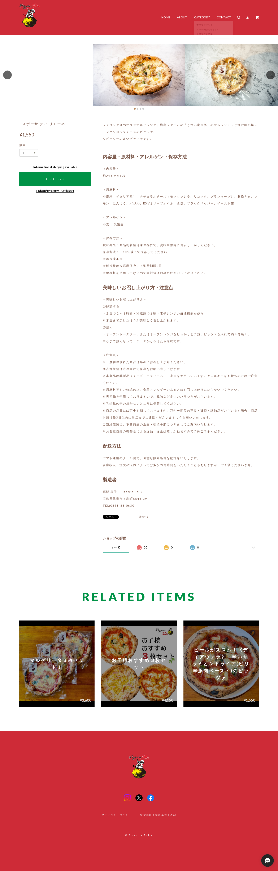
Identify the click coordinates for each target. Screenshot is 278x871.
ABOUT (182, 17)
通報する (143, 516)
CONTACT (224, 17)
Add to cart (55, 179)
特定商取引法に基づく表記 (158, 814)
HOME (165, 17)
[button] (7, 75)
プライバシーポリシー (117, 814)
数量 (22, 145)
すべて (115, 547)
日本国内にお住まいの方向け (55, 191)
